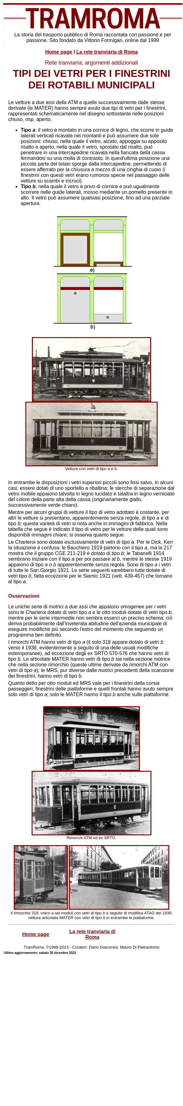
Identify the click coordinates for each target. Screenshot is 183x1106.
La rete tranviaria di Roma (107, 52)
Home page (58, 52)
